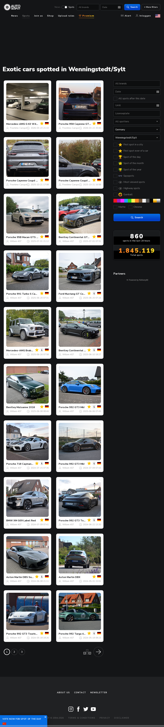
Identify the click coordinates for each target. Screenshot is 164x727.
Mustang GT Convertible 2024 (83, 294)
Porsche (64, 124)
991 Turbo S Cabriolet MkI (32, 294)
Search (132, 7)
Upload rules (66, 15)
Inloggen (143, 15)
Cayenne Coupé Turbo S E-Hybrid (36, 180)
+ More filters (151, 7)
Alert (126, 15)
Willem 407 (15, 241)
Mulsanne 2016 (26, 407)
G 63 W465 (32, 124)
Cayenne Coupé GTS (81, 180)
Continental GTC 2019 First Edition (90, 237)
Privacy (105, 718)
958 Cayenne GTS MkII (82, 124)
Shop (50, 15)
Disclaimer (121, 718)
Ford (61, 294)
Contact (80, 692)
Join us (38, 15)
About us (63, 692)
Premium (86, 15)
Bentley (63, 237)
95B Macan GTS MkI (28, 237)
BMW (9, 520)
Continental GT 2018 (82, 350)
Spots (71, 7)
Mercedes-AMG (15, 124)
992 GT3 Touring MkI (81, 520)
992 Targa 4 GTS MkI (81, 634)
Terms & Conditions (81, 718)
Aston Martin (14, 577)
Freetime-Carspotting (20, 127)
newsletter (98, 692)
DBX (77, 577)
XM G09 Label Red (24, 520)
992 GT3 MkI (76, 407)
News (57, 7)
